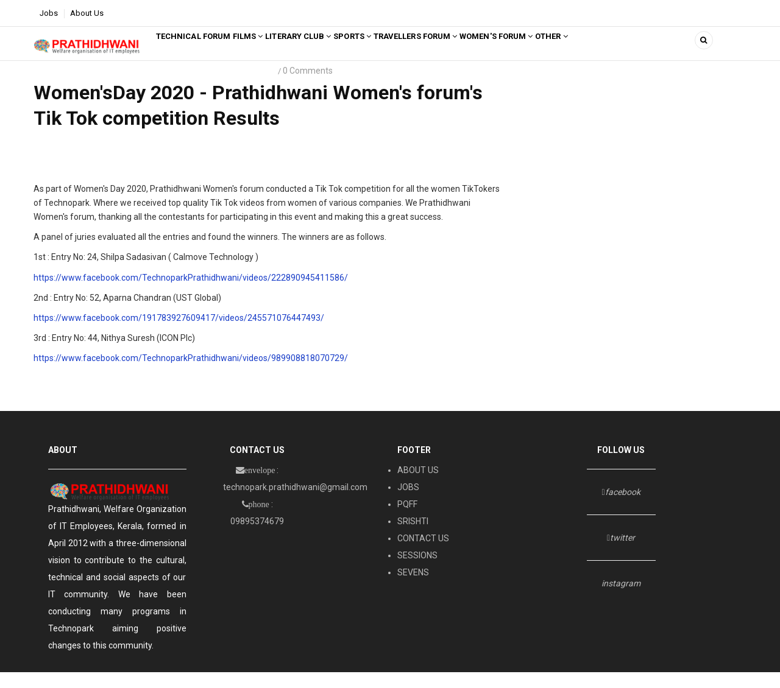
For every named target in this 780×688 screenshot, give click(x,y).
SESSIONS (417, 572)
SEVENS (413, 589)
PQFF (407, 520)
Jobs (49, 13)
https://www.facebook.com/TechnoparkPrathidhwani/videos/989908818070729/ (191, 374)
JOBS (408, 503)
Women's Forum (575, 51)
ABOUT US (418, 486)
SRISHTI (412, 537)
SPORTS (402, 51)
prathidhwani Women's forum (99, 87)
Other (644, 51)
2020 (262, 87)
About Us (87, 13)
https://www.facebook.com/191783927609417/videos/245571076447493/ (179, 334)
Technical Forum (200, 51)
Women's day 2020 (206, 87)
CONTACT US (423, 555)
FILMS (270, 51)
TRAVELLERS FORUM (479, 51)
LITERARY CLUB (334, 51)
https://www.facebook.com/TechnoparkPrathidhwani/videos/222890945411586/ (191, 293)
